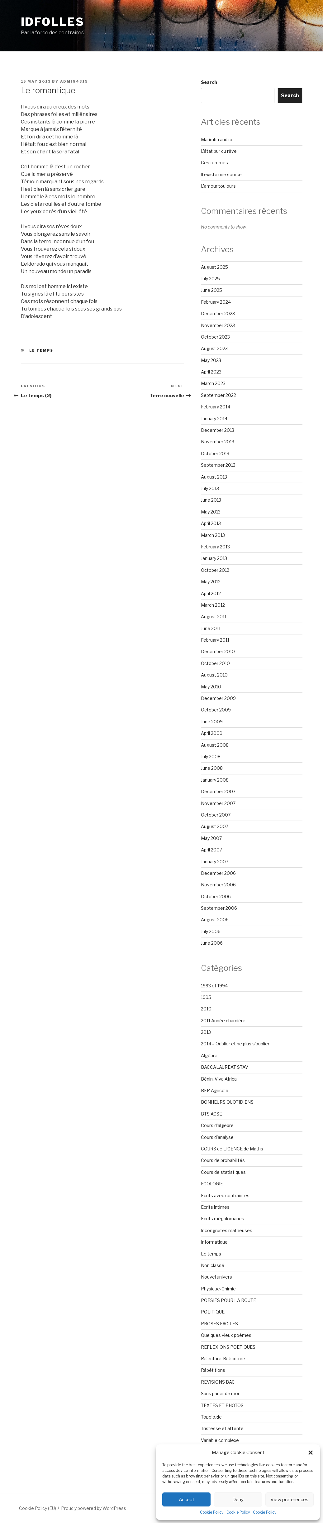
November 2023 (218, 325)
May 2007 (211, 838)
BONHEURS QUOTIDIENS (227, 1102)
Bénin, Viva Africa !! (220, 1079)
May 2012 (211, 581)
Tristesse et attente (222, 1428)
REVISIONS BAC (218, 1382)
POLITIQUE (213, 1311)
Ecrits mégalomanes (222, 1218)
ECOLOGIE (212, 1183)
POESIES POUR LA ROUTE (228, 1300)
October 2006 (216, 896)
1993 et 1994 (214, 985)
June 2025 (211, 290)
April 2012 (211, 593)
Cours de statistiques (223, 1172)
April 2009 (211, 733)
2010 (206, 1008)
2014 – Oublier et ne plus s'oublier (235, 1043)
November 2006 (218, 884)
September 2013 (218, 465)
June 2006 (212, 943)
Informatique (214, 1242)
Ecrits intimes (215, 1207)
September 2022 (218, 395)
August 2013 (214, 477)
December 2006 (218, 873)
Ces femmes (214, 162)
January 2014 (214, 418)
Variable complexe (220, 1440)
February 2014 (215, 406)
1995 (206, 997)
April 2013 (211, 523)
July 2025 (210, 278)
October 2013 (215, 453)
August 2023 (214, 348)
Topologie (211, 1416)
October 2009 (216, 709)
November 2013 (217, 441)
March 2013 (213, 535)
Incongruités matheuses (226, 1230)
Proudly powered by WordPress (93, 1508)
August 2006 (215, 919)
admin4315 (74, 81)
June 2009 (212, 721)
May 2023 (211, 360)
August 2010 (214, 674)
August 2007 (214, 826)
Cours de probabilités (223, 1160)
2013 (206, 1032)
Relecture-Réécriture (223, 1358)
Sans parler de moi (220, 1393)
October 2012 (215, 570)
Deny (238, 1499)
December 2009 (218, 698)
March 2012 (213, 605)
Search (209, 82)
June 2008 (212, 768)
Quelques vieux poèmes (226, 1335)
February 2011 (215, 640)
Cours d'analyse (217, 1137)
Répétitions (213, 1370)
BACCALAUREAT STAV (224, 1067)
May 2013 (211, 511)
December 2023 (218, 313)
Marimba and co (217, 139)
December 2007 (218, 791)
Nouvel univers (216, 1277)
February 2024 (216, 302)
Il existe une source (221, 174)
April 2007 (211, 849)
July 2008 (211, 756)
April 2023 (211, 371)
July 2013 (210, 488)
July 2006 (211, 931)
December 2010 (218, 651)
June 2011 (211, 628)
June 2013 (211, 500)
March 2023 (213, 383)
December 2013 (217, 430)
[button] (310, 1452)
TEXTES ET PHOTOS (222, 1405)
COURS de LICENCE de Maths (232, 1148)
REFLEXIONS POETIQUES (228, 1347)
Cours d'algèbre (217, 1125)
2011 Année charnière (223, 1020)
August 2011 (213, 616)
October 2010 (215, 663)
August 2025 (214, 267)
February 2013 (215, 546)
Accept (186, 1499)
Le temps (41, 350)
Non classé (212, 1265)
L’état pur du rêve (219, 151)
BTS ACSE (211, 1113)
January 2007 (214, 861)
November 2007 (218, 803)
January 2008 (215, 780)
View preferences (289, 1499)
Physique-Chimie (218, 1288)
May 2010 (211, 686)
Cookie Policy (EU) (37, 1508)
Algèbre (209, 1055)
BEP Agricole (214, 1090)
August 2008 (215, 745)
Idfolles (52, 22)
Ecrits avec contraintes (225, 1195)
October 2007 (215, 814)
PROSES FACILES (219, 1323)
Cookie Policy (211, 1512)
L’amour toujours (218, 186)
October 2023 (215, 337)
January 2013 (214, 558)
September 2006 (219, 908)
